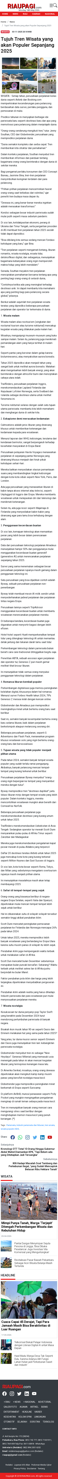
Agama (24, 1407)
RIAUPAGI (21, 6)
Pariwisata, (11, 1125)
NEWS (15, 14)
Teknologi (48, 1422)
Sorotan (35, 1422)
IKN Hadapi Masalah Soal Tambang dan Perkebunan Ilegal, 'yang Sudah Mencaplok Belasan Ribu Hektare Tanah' (33, 1166)
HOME (5, 14)
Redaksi (9, 1465)
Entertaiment (11, 1412)
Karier (38, 1412)
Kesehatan (10, 1417)
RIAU (25, 14)
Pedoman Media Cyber (41, 1465)
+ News (17, 1402)
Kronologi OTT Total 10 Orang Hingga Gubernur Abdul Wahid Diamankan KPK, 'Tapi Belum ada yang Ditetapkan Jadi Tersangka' (28, 1151)
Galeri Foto (10, 1407)
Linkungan (40, 1417)
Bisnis (44, 1407)
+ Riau (7, 1402)
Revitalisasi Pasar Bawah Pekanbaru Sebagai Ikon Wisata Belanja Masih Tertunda (34, 1263)
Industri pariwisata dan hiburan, (31, 1125)
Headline (27, 1412)
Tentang (41, 1468)
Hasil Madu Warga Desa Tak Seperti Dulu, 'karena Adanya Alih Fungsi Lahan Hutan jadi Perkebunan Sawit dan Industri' (33, 1360)
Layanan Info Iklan (22, 1465)
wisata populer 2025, (10, 1129)
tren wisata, (50, 1125)
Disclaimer (31, 1468)
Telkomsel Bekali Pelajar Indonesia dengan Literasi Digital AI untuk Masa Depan (34, 1345)
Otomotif (9, 1422)
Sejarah (22, 1422)
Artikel (34, 1407)
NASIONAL (50, 14)
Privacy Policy (20, 1468)
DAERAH (36, 14)
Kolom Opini (25, 1417)
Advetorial (44, 1402)
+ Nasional (29, 1402)
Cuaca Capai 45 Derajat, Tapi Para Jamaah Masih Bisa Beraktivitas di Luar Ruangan (25, 1325)
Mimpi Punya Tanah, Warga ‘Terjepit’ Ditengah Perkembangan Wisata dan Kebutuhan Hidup (27, 1226)
